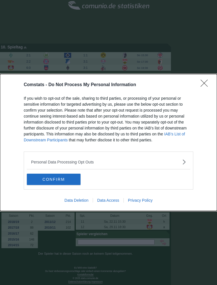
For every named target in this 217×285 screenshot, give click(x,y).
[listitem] (108, 162)
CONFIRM (53, 179)
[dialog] (108, 142)
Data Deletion (76, 200)
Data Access (108, 200)
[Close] (206, 85)
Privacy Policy (140, 200)
